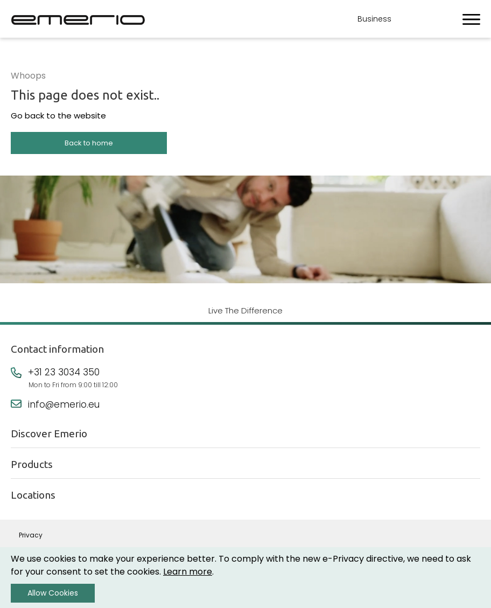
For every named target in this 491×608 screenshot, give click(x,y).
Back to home (89, 143)
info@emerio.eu (64, 404)
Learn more (187, 571)
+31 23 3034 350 (64, 372)
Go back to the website (58, 115)
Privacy (31, 535)
